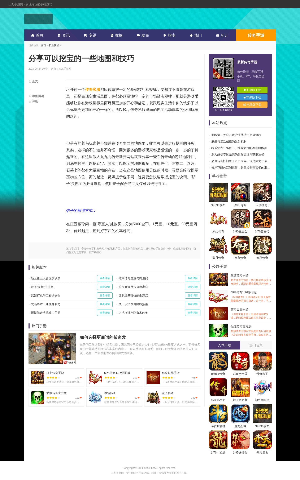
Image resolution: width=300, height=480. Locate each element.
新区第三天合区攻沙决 (45, 278)
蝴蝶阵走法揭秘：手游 (45, 312)
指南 (168, 35)
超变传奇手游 (251, 280)
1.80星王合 (240, 231)
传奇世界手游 (251, 314)
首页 (36, 35)
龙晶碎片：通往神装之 (45, 304)
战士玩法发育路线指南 (133, 304)
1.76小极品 (218, 452)
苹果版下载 (252, 97)
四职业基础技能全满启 (133, 295)
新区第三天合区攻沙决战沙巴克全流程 (236, 135)
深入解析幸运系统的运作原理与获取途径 (237, 154)
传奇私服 (92, 89)
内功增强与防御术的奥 (133, 312)
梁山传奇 (240, 205)
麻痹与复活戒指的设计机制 (229, 141)
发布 (142, 35)
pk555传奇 (218, 373)
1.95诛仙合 (240, 452)
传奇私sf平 (218, 400)
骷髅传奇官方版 (251, 331)
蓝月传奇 (218, 257)
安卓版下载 (252, 90)
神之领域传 (262, 400)
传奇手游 (256, 35)
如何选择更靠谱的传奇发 (103, 337)
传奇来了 (262, 373)
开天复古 (262, 452)
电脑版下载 (252, 104)
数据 (116, 35)
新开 (221, 35)
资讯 (63, 35)
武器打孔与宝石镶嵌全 (45, 295)
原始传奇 (218, 231)
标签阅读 (36, 96)
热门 (195, 35)
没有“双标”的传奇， (43, 287)
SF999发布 (218, 205)
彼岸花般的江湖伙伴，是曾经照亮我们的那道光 (242, 167)
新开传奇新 (240, 400)
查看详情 (105, 278)
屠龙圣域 (240, 426)
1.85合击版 (240, 373)
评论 (33, 101)
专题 (89, 35)
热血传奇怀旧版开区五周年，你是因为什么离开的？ (245, 161)
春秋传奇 (262, 257)
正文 (33, 81)
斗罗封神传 (218, 426)
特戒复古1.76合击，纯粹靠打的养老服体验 (239, 148)
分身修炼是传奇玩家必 (133, 287)
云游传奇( (262, 205)
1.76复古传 (262, 231)
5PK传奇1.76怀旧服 (251, 297)
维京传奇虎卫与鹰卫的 (133, 278)
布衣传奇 (240, 257)
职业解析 (54, 45)
